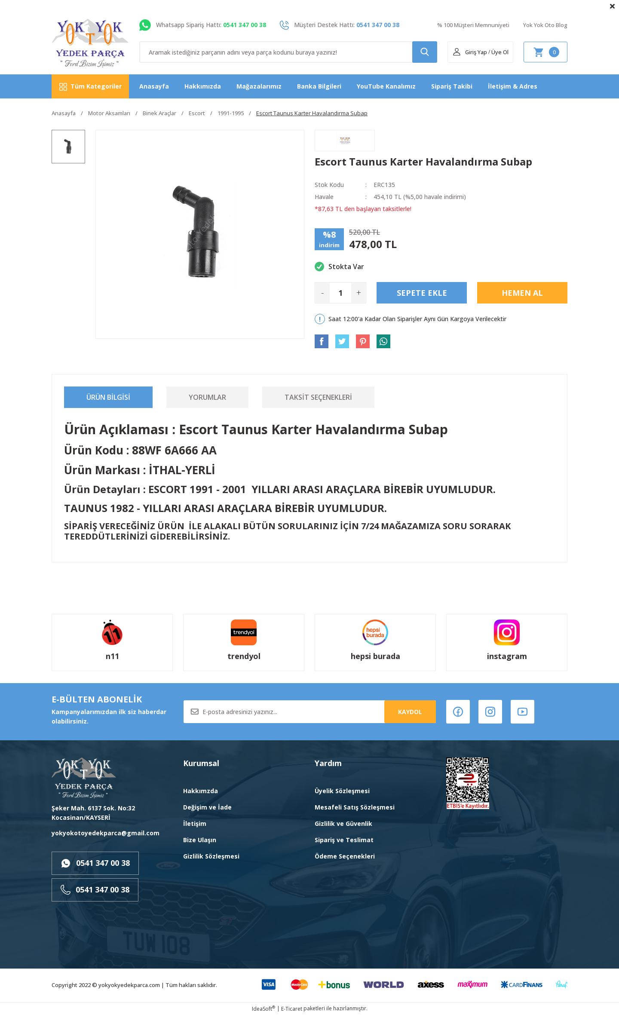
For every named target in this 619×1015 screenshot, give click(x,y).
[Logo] (90, 43)
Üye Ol (500, 52)
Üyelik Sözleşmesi (342, 791)
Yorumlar (207, 397)
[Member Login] (469, 52)
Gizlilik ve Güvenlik (343, 823)
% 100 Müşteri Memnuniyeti (473, 25)
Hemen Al (522, 293)
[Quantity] (340, 293)
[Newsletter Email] (310, 711)
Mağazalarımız (259, 86)
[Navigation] (90, 86)
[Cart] (545, 52)
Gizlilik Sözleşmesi (211, 856)
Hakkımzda (200, 791)
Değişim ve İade (207, 807)
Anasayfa (154, 86)
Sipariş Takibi (451, 86)
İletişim (194, 823)
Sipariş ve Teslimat (344, 840)
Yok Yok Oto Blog (545, 25)
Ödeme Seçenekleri (345, 856)
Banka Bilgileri (319, 86)
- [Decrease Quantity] (322, 292)
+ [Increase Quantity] (358, 292)
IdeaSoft (263, 1008)
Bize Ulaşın (199, 840)
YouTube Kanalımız (386, 86)
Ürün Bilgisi (108, 397)
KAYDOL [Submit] (410, 712)
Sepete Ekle (422, 293)
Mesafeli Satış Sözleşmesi (355, 807)
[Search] (288, 52)
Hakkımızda (202, 86)
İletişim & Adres (512, 86)
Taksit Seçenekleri (318, 397)
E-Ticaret (291, 1008)
